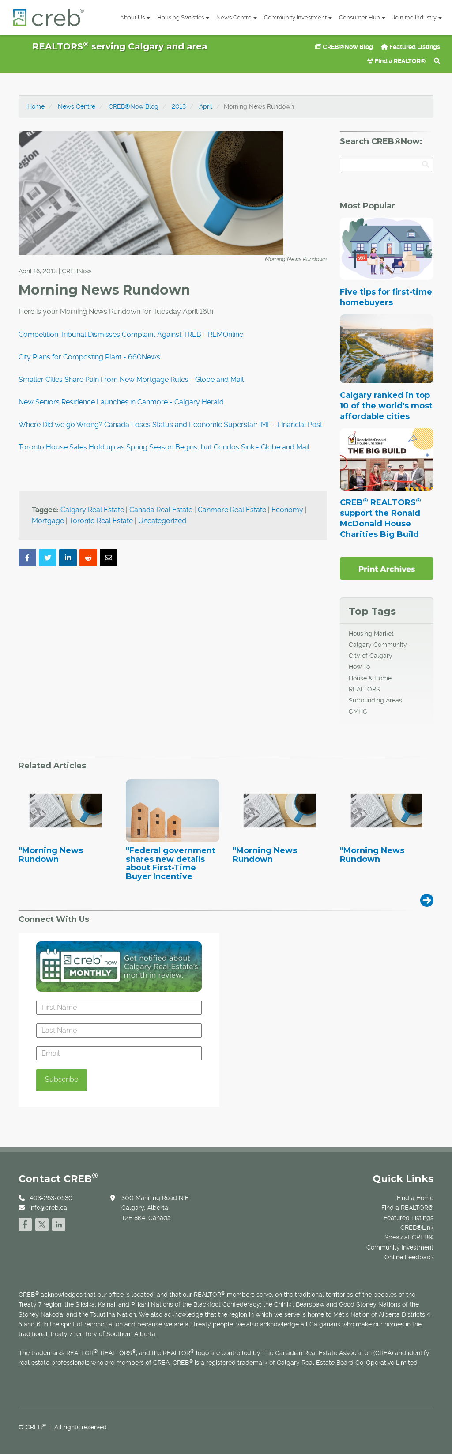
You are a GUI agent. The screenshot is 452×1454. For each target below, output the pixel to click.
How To (359, 666)
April (205, 106)
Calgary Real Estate (92, 510)
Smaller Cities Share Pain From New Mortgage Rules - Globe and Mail (131, 379)
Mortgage (48, 521)
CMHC (358, 711)
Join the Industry (417, 17)
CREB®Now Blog (344, 46)
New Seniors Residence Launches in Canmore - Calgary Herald (121, 402)
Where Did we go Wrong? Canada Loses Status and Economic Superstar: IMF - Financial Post (170, 424)
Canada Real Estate (160, 510)
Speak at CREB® (408, 1237)
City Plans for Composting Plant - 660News (89, 357)
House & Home (370, 678)
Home (36, 106)
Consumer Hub (362, 17)
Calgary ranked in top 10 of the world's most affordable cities (386, 405)
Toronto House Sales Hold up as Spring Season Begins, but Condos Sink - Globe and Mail (164, 447)
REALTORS (364, 689)
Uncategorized (162, 521)
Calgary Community (378, 644)
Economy (287, 510)
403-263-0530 (51, 1197)
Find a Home (415, 1197)
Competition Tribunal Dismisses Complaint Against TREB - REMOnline (131, 334)
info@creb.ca (48, 1207)
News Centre (236, 17)
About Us (135, 17)
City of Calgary (370, 655)
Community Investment (298, 17)
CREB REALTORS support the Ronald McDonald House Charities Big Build (380, 518)
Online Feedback (408, 1257)
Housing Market (371, 633)
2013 (179, 106)
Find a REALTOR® (396, 60)
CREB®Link (416, 1227)
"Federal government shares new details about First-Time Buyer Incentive (170, 863)
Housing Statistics (183, 17)
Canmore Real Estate (232, 510)
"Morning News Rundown (51, 855)
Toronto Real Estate (101, 521)
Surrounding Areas (375, 700)
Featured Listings (410, 46)
